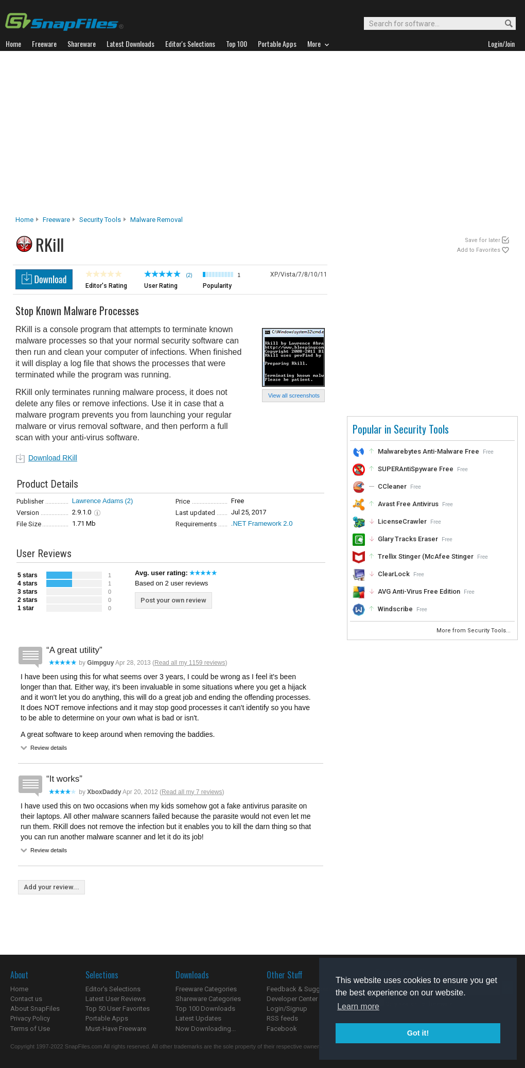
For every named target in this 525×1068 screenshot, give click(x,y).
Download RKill (52, 458)
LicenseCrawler (402, 521)
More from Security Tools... (474, 630)
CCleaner (392, 486)
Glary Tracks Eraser (408, 539)
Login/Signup (287, 1008)
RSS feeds (282, 1018)
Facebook (282, 1028)
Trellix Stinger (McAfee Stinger (426, 556)
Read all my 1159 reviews (189, 662)
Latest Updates (198, 1018)
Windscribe (395, 609)
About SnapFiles (35, 1008)
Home (24, 219)
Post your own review (173, 600)
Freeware (56, 219)
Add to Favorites (478, 250)
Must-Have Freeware (115, 1028)
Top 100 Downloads (205, 1008)
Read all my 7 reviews (192, 792)
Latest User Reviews (115, 999)
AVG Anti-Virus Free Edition (419, 591)
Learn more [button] (358, 1006)
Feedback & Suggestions (304, 989)
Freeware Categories (206, 989)
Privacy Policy (30, 1018)
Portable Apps (106, 1018)
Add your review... (51, 887)
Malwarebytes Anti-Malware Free (428, 451)
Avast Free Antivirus (408, 504)
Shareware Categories (208, 999)
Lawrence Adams (98, 501)
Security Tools (100, 219)
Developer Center (292, 999)
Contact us (26, 999)
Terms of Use (30, 1028)
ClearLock (394, 574)
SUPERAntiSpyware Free (415, 469)
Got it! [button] (418, 1033)
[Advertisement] (263, 136)
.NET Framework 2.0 (262, 523)
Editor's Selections (113, 989)
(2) (129, 501)
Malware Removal (156, 219)
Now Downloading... (206, 1028)
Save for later (482, 240)
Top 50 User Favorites (117, 1008)
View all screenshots (294, 395)
